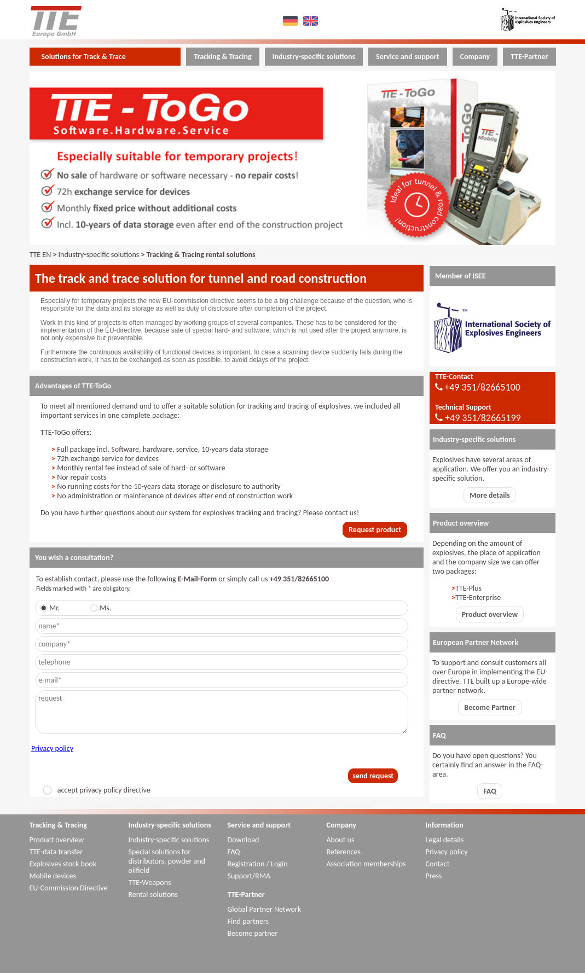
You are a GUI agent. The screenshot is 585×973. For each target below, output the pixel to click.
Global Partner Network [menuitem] (265, 909)
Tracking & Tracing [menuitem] (222, 56)
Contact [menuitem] (438, 864)
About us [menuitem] (341, 839)
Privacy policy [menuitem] (447, 852)
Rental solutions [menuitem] (153, 894)
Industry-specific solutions (99, 254)
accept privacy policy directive (96, 790)
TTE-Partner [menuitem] (529, 56)
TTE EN (40, 254)
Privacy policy (52, 748)
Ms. (102, 608)
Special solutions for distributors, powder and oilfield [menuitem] (167, 861)
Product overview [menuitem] (57, 839)
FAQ (489, 791)
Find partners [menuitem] (248, 921)
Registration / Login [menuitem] (258, 864)
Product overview (490, 614)
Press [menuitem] (434, 876)
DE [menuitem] (291, 20)
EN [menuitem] (311, 20)
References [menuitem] (344, 852)
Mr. (52, 608)
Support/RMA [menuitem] (249, 876)
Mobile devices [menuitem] (53, 876)
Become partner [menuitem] (253, 933)
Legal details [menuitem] (445, 839)
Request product (375, 529)
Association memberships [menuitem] (366, 864)
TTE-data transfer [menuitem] (56, 852)
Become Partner (489, 707)
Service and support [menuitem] (407, 56)
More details (489, 495)
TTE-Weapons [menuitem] (150, 882)
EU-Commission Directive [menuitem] (69, 888)
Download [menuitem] (243, 839)
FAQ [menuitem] (234, 852)
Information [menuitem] (445, 825)
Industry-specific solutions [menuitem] (314, 56)
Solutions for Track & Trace (84, 56)
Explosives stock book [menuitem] (63, 864)
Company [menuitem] (475, 56)
